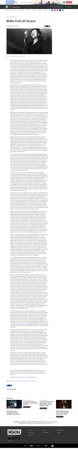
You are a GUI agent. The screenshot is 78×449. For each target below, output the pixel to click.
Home (6, 11)
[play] (7, 8)
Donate (70, 2)
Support (28, 11)
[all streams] (69, 8)
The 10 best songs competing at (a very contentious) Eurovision (13, 414)
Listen (10, 11)
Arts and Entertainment (11, 18)
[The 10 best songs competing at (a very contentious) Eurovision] (14, 405)
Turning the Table (25, 382)
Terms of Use (31, 431)
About (34, 11)
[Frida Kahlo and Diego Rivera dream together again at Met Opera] (64, 405)
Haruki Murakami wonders (19, 323)
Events (39, 11)
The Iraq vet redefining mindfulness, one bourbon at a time (30, 404)
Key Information (31, 433)
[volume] (10, 8)
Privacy (44, 431)
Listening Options (46, 433)
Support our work (60, 431)
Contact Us (46, 11)
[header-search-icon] (64, 3)
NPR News (34, 382)
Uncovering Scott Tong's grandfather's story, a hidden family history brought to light (47, 404)
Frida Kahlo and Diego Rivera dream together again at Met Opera (62, 414)
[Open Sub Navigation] (12, 11)
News (15, 11)
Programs (21, 11)
